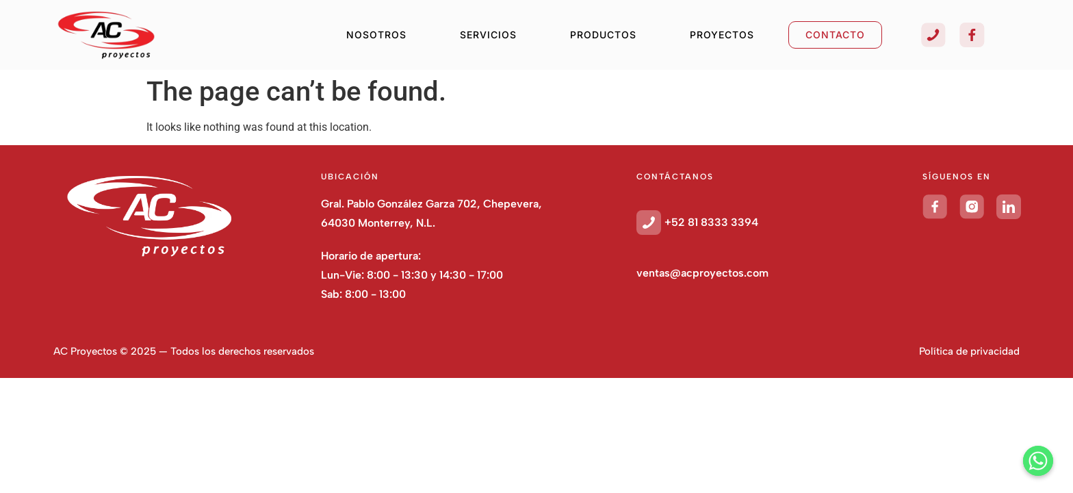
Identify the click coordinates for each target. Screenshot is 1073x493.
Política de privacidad (969, 351)
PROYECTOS (722, 34)
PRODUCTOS (603, 34)
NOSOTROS (376, 34)
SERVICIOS (488, 34)
